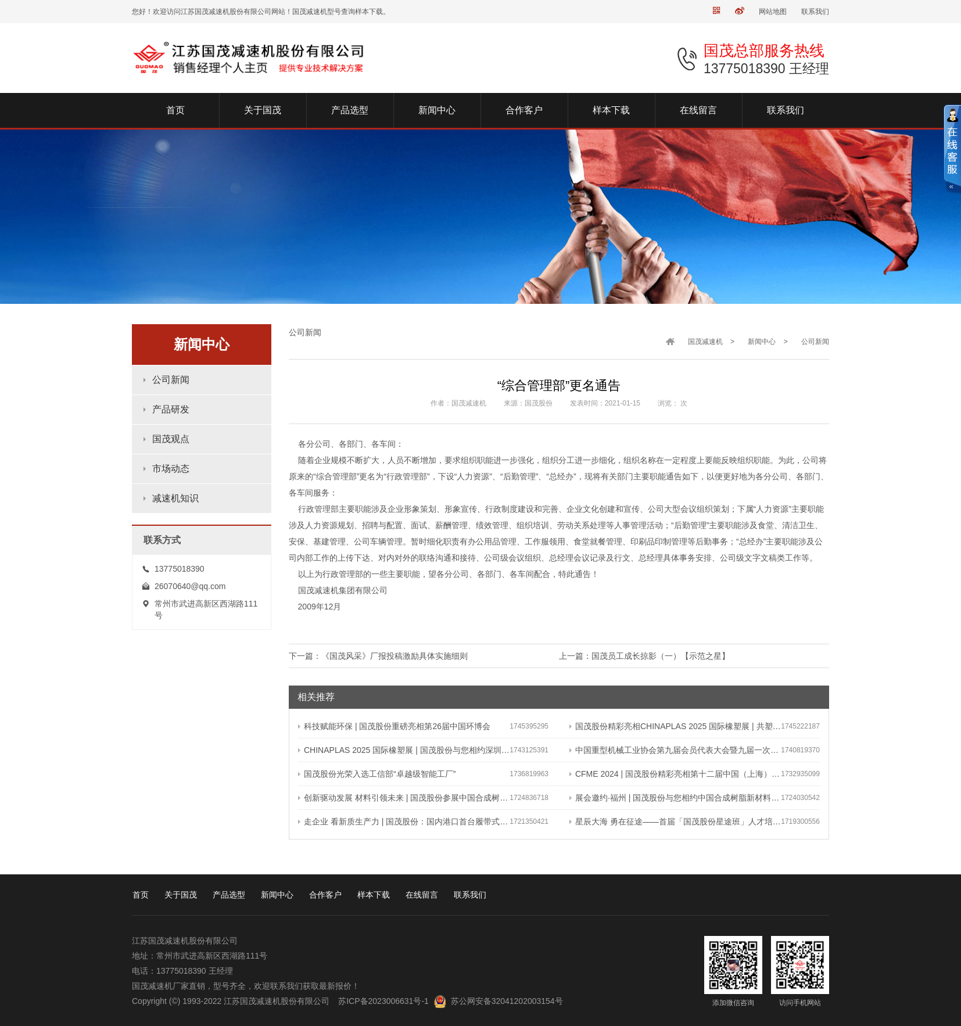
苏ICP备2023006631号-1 (383, 1001)
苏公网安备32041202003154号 (507, 1001)
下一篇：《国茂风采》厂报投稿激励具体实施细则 (378, 656)
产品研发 (170, 409)
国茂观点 (170, 439)
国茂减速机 (705, 342)
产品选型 (229, 894)
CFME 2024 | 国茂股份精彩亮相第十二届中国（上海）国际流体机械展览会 (675, 774)
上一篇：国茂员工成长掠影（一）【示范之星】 (644, 656)
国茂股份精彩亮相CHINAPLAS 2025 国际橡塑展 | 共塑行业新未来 (675, 726)
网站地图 (773, 12)
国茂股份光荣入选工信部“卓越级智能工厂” (377, 774)
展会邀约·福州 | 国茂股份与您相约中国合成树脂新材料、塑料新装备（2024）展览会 (675, 797)
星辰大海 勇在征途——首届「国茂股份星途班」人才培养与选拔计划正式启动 (675, 821)
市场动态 (170, 468)
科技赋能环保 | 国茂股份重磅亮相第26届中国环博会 (394, 726)
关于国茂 (180, 894)
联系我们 (815, 12)
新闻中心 (762, 342)
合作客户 (325, 894)
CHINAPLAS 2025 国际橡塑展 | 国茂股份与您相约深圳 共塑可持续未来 (404, 750)
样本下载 (373, 894)
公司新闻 (170, 380)
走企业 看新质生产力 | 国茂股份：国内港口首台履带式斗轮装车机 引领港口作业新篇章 (404, 821)
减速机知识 (175, 498)
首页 (140, 894)
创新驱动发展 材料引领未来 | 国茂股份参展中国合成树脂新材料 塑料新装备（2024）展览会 (404, 797)
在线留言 (422, 894)
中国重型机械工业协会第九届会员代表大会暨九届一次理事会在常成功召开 (675, 750)
